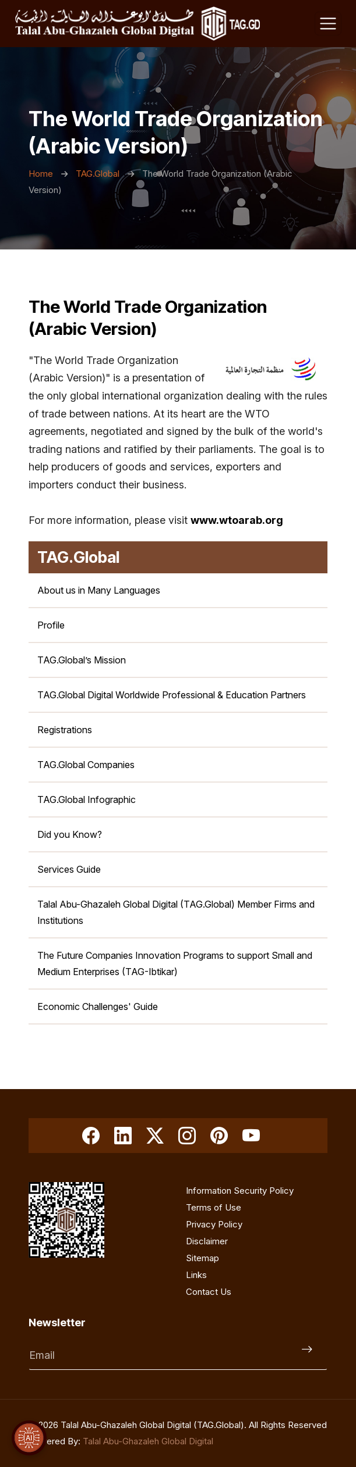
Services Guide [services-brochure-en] (69, 869)
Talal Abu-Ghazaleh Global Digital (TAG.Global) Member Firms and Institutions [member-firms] (176, 912)
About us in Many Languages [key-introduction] (98, 590)
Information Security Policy (240, 1190)
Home (42, 173)
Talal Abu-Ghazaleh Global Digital (148, 1441)
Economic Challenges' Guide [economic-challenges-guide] (97, 1006)
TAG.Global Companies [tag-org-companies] (86, 764)
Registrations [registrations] (64, 730)
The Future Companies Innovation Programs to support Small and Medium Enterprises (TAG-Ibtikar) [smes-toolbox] (174, 963)
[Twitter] (155, 1135)
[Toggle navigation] (328, 24)
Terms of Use (213, 1207)
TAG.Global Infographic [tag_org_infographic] (86, 799)
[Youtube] (251, 1135)
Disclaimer (207, 1241)
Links (196, 1274)
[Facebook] (91, 1135)
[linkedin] (123, 1135)
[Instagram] (187, 1135)
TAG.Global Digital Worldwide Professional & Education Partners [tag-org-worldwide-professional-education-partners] (171, 695)
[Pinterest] (219, 1135)
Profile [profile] (51, 625)
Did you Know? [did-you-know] (69, 834)
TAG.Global (99, 173)
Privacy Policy (214, 1224)
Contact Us (208, 1291)
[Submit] (309, 1355)
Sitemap (202, 1257)
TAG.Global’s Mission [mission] (81, 660)
